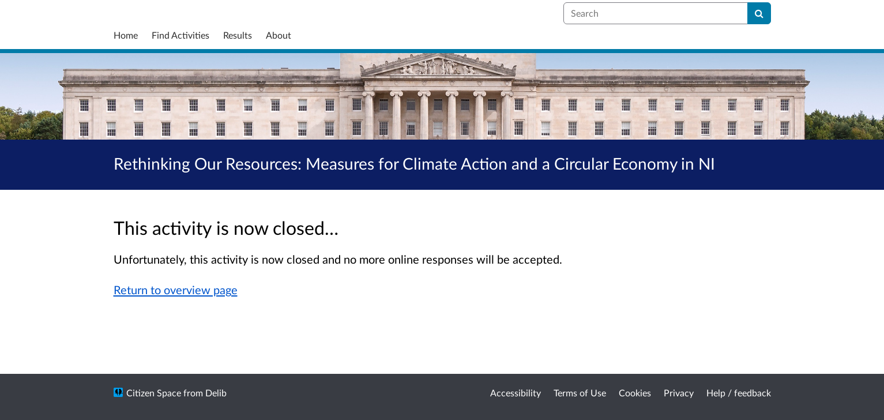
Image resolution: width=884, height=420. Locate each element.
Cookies (635, 392)
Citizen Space (153, 392)
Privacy (679, 392)
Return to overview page (176, 290)
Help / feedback (738, 392)
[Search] (759, 13)
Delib (216, 392)
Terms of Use (580, 392)
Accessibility (515, 392)
